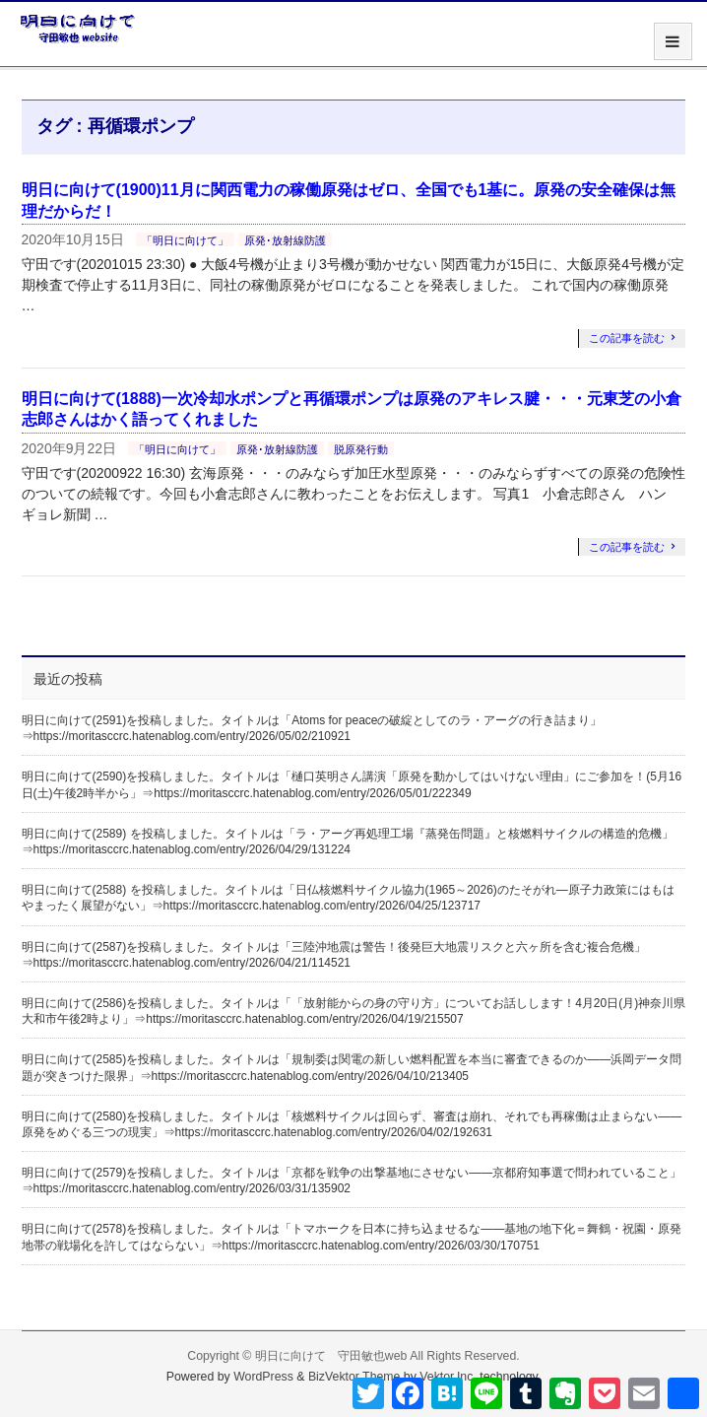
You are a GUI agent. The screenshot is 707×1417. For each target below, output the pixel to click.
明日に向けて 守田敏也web (331, 1356)
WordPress (263, 1376)
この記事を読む (627, 338)
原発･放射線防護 (285, 240)
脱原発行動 (361, 449)
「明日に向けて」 (185, 240)
